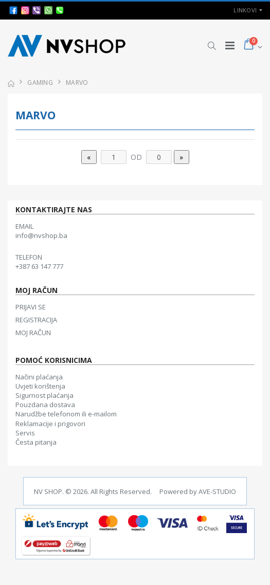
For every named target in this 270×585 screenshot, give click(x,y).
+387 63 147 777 (39, 266)
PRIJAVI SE (30, 307)
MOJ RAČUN (33, 332)
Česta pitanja (36, 442)
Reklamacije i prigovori (50, 423)
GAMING (40, 82)
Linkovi (245, 10)
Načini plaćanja (39, 376)
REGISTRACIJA (36, 319)
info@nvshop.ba (41, 235)
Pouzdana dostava (45, 404)
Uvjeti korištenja (40, 386)
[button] (211, 46)
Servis (25, 432)
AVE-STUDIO (217, 491)
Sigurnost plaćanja (44, 395)
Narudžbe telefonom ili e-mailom (66, 413)
